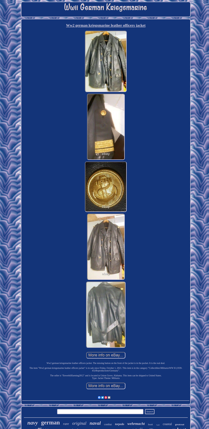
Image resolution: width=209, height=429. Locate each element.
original (79, 423)
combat (108, 424)
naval (95, 423)
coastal (167, 424)
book (150, 424)
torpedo (119, 424)
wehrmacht (136, 424)
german (50, 422)
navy (32, 423)
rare (66, 424)
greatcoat (179, 424)
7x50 (158, 425)
